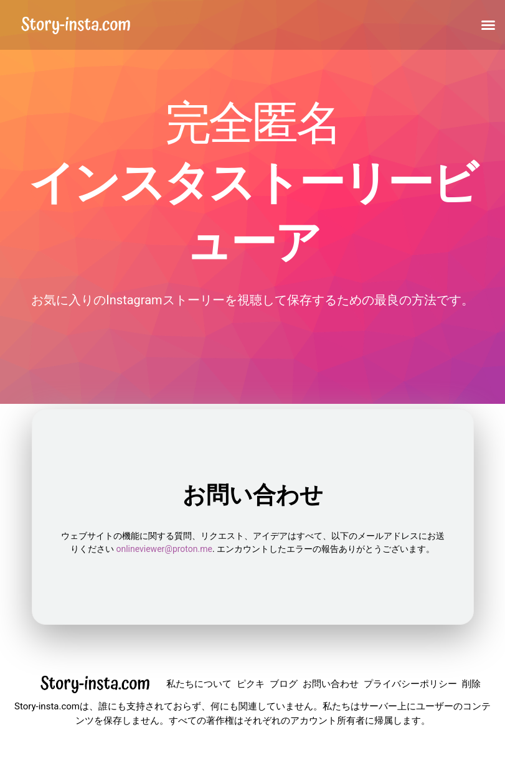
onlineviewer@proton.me (164, 549)
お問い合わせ (331, 683)
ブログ (284, 683)
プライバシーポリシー (410, 683)
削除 (471, 683)
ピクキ (251, 683)
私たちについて (199, 683)
